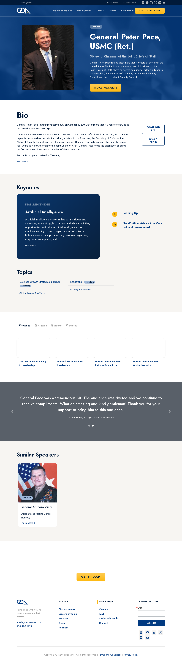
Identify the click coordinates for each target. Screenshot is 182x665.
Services (100, 10)
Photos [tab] (71, 325)
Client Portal (112, 2)
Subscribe (151, 623)
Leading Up (130, 213)
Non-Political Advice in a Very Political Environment (142, 225)
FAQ (101, 614)
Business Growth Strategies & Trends (39, 281)
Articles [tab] (40, 325)
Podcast (63, 627)
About (113, 10)
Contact (103, 623)
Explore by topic (68, 614)
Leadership (76, 281)
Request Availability (105, 87)
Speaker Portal (129, 2)
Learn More (26, 522)
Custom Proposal (149, 10)
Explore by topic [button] (61, 10)
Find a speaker (84, 10)
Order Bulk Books (109, 618)
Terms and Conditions (110, 654)
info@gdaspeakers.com (29, 622)
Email (140, 608)
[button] (12, 411)
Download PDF (153, 129)
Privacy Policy (131, 654)
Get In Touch (90, 577)
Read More (22, 161)
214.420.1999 (24, 626)
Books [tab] (56, 325)
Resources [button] (126, 10)
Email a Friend (153, 141)
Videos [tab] (24, 325)
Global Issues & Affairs (32, 293)
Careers (103, 609)
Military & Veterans (80, 289)
